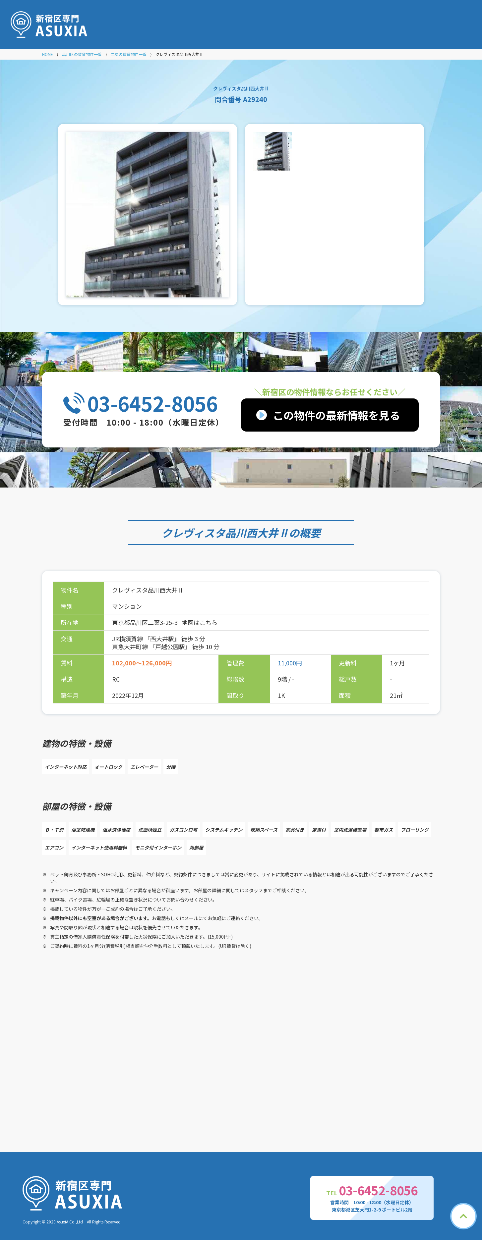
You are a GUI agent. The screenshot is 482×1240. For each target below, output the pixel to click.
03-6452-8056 (152, 403)
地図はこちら (199, 622)
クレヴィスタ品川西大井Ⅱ (225, 532)
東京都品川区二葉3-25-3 (145, 622)
